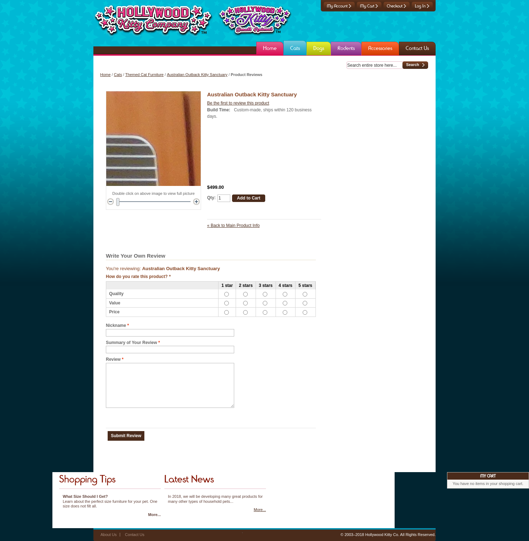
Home (105, 74)
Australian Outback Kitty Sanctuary (197, 74)
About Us (109, 534)
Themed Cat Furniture (144, 74)
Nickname (116, 325)
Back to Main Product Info (233, 225)
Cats (118, 74)
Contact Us (134, 534)
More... (154, 514)
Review (113, 359)
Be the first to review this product (238, 103)
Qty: (211, 197)
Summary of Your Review (131, 342)
